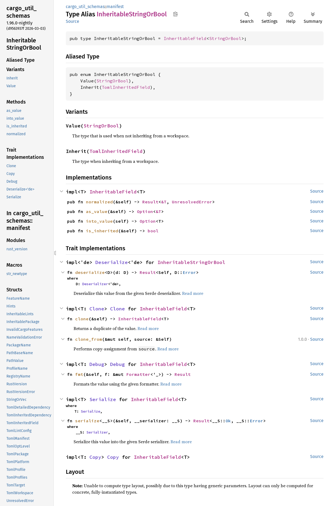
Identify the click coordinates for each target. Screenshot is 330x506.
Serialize (102, 399)
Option (145, 211)
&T (163, 201)
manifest (115, 6)
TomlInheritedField (126, 87)
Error (189, 272)
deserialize (90, 272)
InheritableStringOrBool (191, 262)
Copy (95, 457)
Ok (228, 420)
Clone (96, 309)
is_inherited (102, 230)
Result (150, 201)
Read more (192, 293)
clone (82, 318)
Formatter (138, 374)
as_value (96, 211)
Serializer (97, 432)
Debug (96, 364)
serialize (87, 420)
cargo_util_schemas (85, 6)
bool (153, 230)
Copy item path (175, 14)
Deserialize (111, 262)
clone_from (88, 339)
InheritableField (185, 38)
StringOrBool (225, 38)
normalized (99, 201)
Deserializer (95, 283)
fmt (79, 374)
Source (72, 21)
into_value (99, 221)
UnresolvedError (192, 201)
